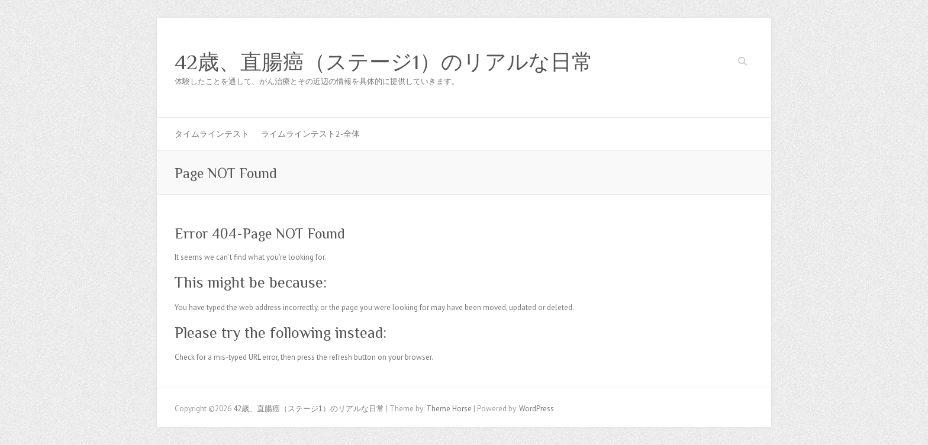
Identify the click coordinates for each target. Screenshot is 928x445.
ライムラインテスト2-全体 (310, 133)
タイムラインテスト (212, 133)
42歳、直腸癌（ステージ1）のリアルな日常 (384, 62)
